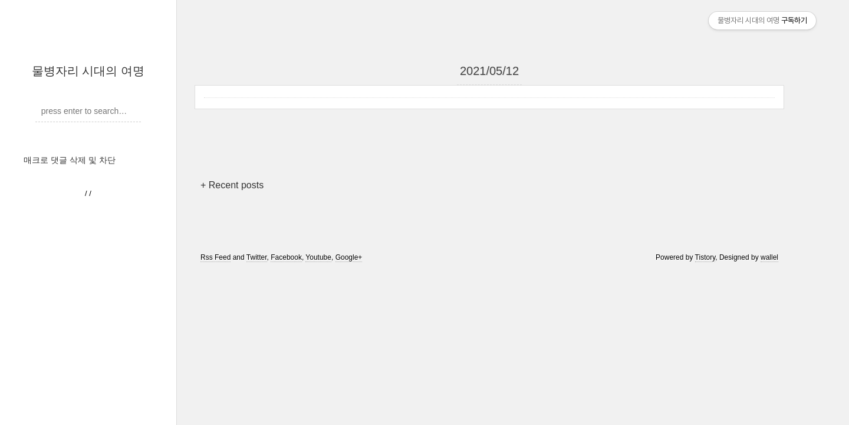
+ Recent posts (232, 185)
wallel (769, 257)
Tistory (705, 257)
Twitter (256, 257)
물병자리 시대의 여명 (88, 70)
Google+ (349, 257)
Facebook (286, 257)
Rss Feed (215, 257)
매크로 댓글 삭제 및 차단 (70, 160)
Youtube (318, 257)
